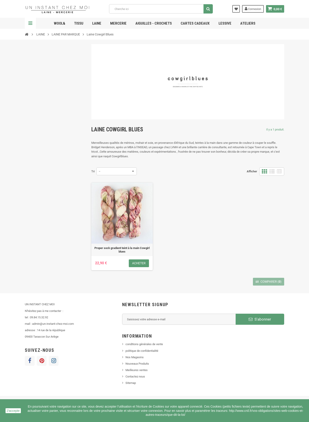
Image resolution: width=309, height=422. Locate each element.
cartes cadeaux (195, 23)
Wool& (59, 23)
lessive (225, 23)
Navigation (30, 23)
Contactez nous (135, 376)
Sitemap (130, 383)
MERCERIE (118, 23)
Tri (93, 171)
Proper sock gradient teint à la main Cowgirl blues (122, 249)
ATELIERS (247, 23)
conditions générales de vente (144, 344)
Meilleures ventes (136, 370)
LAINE (96, 23)
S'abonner (260, 319)
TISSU (78, 23)
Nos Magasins (134, 357)
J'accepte (13, 410)
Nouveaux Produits (137, 363)
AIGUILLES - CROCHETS (153, 23)
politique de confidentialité (141, 350)
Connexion (253, 9)
